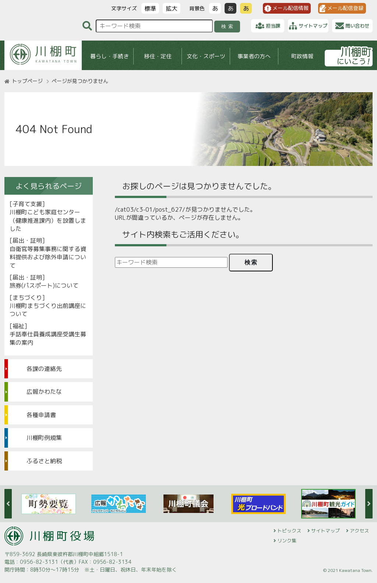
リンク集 (286, 540)
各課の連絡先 (44, 369)
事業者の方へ (254, 56)
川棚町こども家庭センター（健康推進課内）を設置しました (48, 220)
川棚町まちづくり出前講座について (48, 310)
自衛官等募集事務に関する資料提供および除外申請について (48, 257)
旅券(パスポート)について (44, 285)
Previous (8, 503)
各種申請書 (41, 415)
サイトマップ (325, 530)
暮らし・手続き (109, 56)
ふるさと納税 (44, 461)
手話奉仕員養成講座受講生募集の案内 (48, 338)
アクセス (359, 530)
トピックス (289, 530)
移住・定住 (158, 56)
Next (369, 503)
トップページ (27, 80)
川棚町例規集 (44, 438)
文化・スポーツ (206, 56)
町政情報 (302, 56)
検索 (228, 26)
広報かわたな (44, 392)
